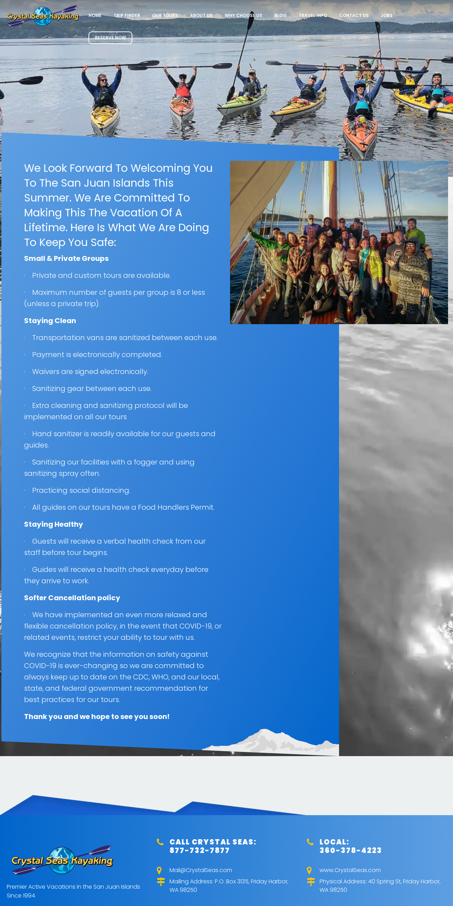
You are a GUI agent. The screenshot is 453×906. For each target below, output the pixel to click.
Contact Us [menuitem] (354, 15)
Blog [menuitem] (280, 15)
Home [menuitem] (95, 15)
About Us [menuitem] (201, 15)
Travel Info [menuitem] (313, 15)
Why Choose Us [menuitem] (243, 15)
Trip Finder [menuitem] (127, 15)
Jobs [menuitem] (386, 15)
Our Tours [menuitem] (165, 15)
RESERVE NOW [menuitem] (110, 38)
